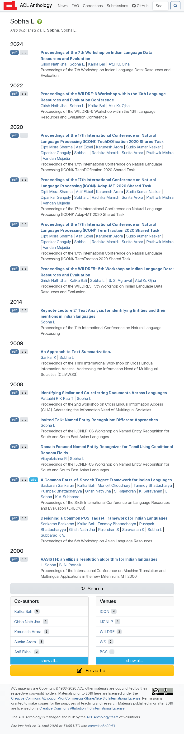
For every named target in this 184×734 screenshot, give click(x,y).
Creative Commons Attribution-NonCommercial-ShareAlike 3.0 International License (76, 698)
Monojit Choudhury (114, 485)
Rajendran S (108, 529)
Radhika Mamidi (105, 152)
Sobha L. (77, 64)
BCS (104, 651)
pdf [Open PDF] (14, 52)
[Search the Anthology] (160, 5)
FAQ (76, 5)
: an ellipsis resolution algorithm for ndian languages (99, 559)
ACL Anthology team (102, 717)
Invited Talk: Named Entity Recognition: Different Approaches (99, 419)
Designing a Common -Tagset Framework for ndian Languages (104, 518)
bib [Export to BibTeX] (24, 52)
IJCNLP (106, 621)
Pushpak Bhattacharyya (61, 491)
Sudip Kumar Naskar (143, 147)
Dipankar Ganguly (56, 152)
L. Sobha (48, 565)
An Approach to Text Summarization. (76, 351)
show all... (49, 660)
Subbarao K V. (53, 535)
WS (103, 641)
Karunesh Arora (109, 147)
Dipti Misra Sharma (57, 147)
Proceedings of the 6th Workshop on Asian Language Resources (96, 541)
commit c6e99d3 (101, 726)
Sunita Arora (132, 152)
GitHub (140, 5)
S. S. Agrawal (120, 280)
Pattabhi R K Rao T (57, 398)
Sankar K (48, 357)
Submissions (118, 5)
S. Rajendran (125, 491)
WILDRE (107, 631)
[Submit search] (175, 5)
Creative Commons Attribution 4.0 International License (82, 708)
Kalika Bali (96, 64)
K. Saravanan (150, 491)
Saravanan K (133, 529)
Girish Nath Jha (53, 64)
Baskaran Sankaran (57, 485)
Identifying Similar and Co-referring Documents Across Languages (104, 392)
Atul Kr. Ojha (119, 64)
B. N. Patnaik (70, 565)
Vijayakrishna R (54, 458)
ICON (104, 611)
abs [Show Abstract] (33, 479)
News (64, 5)
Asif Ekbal (84, 147)
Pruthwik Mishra (160, 152)
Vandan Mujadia (56, 158)
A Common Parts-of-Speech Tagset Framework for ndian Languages (106, 479)
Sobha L (81, 152)
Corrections (94, 5)
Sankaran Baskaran (57, 523)
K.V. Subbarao (67, 496)
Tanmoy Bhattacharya (152, 485)
